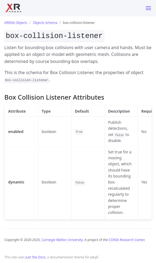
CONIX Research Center (126, 238)
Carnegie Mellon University (62, 238)
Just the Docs (35, 256)
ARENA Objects (15, 22)
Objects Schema (45, 22)
